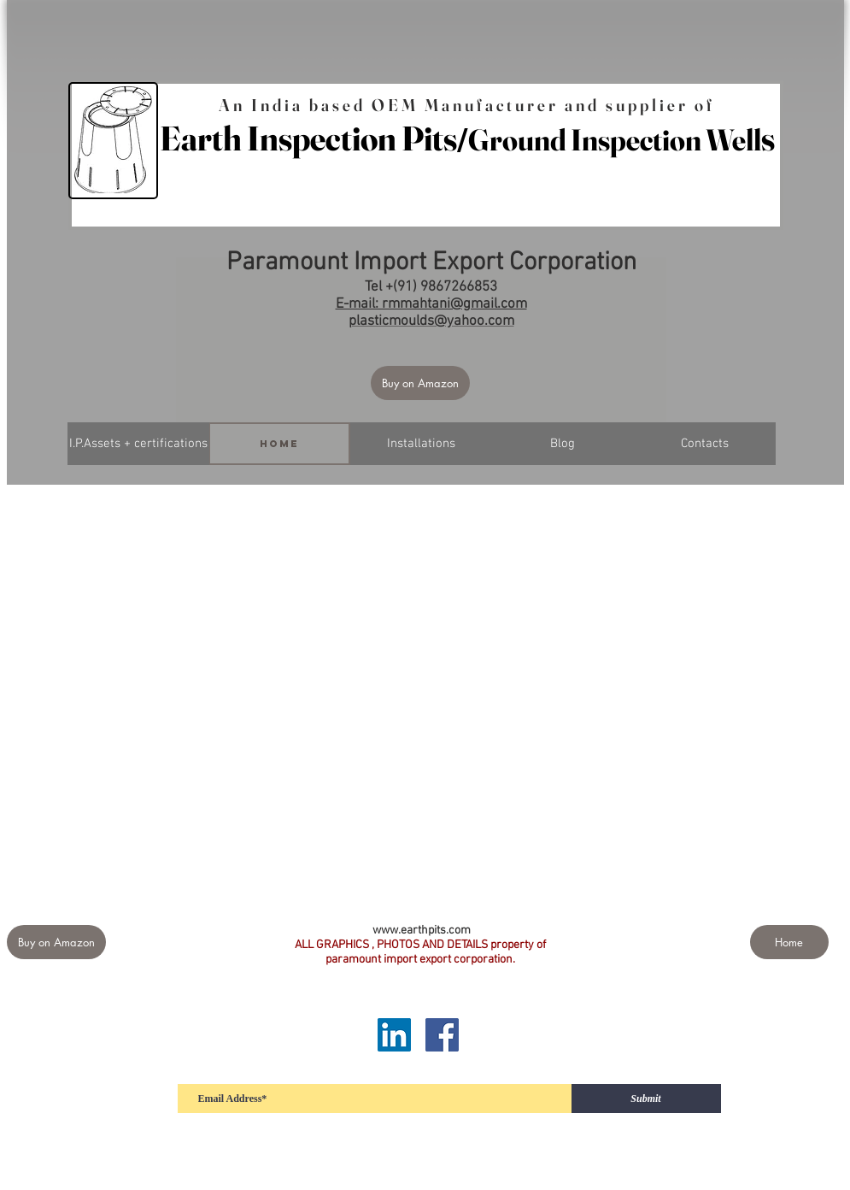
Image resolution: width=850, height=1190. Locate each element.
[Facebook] (442, 1035)
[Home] (279, 443)
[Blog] (563, 443)
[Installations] (421, 443)
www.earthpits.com (421, 930)
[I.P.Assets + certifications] (138, 443)
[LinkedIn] (394, 1035)
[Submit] (646, 1098)
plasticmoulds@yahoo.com (431, 321)
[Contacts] (705, 443)
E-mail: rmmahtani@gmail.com (431, 304)
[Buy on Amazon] (420, 383)
